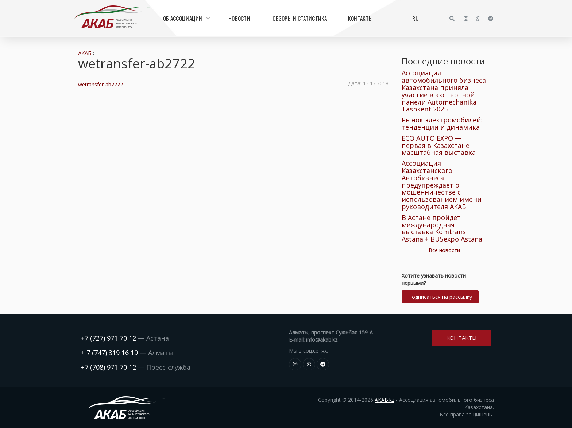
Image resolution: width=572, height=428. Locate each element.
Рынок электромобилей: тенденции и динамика (442, 123)
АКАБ (85, 52)
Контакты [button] (461, 337)
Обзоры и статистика (300, 18)
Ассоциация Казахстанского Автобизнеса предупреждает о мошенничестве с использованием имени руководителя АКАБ (442, 185)
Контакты (360, 18)
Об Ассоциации (185, 18)
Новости (239, 18)
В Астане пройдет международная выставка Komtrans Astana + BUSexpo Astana (442, 228)
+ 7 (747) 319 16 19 (109, 352)
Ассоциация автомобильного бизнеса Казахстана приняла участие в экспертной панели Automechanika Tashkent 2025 (444, 90)
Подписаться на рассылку (440, 296)
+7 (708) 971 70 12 (108, 367)
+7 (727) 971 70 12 (108, 338)
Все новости (444, 250)
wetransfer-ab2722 (100, 84)
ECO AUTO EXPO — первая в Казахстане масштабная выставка (439, 145)
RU (415, 18)
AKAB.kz (384, 399)
